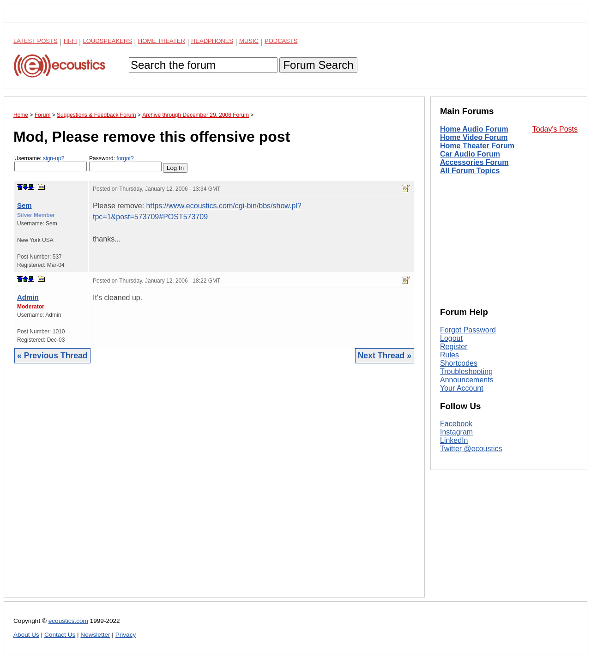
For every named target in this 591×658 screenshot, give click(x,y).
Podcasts (281, 40)
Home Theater (161, 40)
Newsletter (95, 634)
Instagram (456, 432)
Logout (451, 338)
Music (249, 40)
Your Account (461, 388)
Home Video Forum (473, 137)
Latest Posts (35, 40)
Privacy (125, 634)
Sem (24, 205)
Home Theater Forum (477, 146)
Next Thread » (384, 355)
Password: (125, 163)
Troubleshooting (466, 371)
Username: (50, 163)
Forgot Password (468, 330)
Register (454, 346)
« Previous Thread (52, 355)
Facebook (456, 424)
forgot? (124, 158)
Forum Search (318, 65)
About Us (26, 634)
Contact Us (59, 634)
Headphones (212, 40)
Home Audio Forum (474, 129)
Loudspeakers (107, 40)
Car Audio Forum (470, 154)
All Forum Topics (470, 171)
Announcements (467, 380)
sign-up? (53, 158)
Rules (449, 355)
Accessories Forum (474, 162)
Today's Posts (555, 129)
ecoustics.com (68, 620)
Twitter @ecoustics (471, 449)
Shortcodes (458, 363)
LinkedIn (454, 440)
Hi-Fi (70, 40)
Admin (28, 297)
